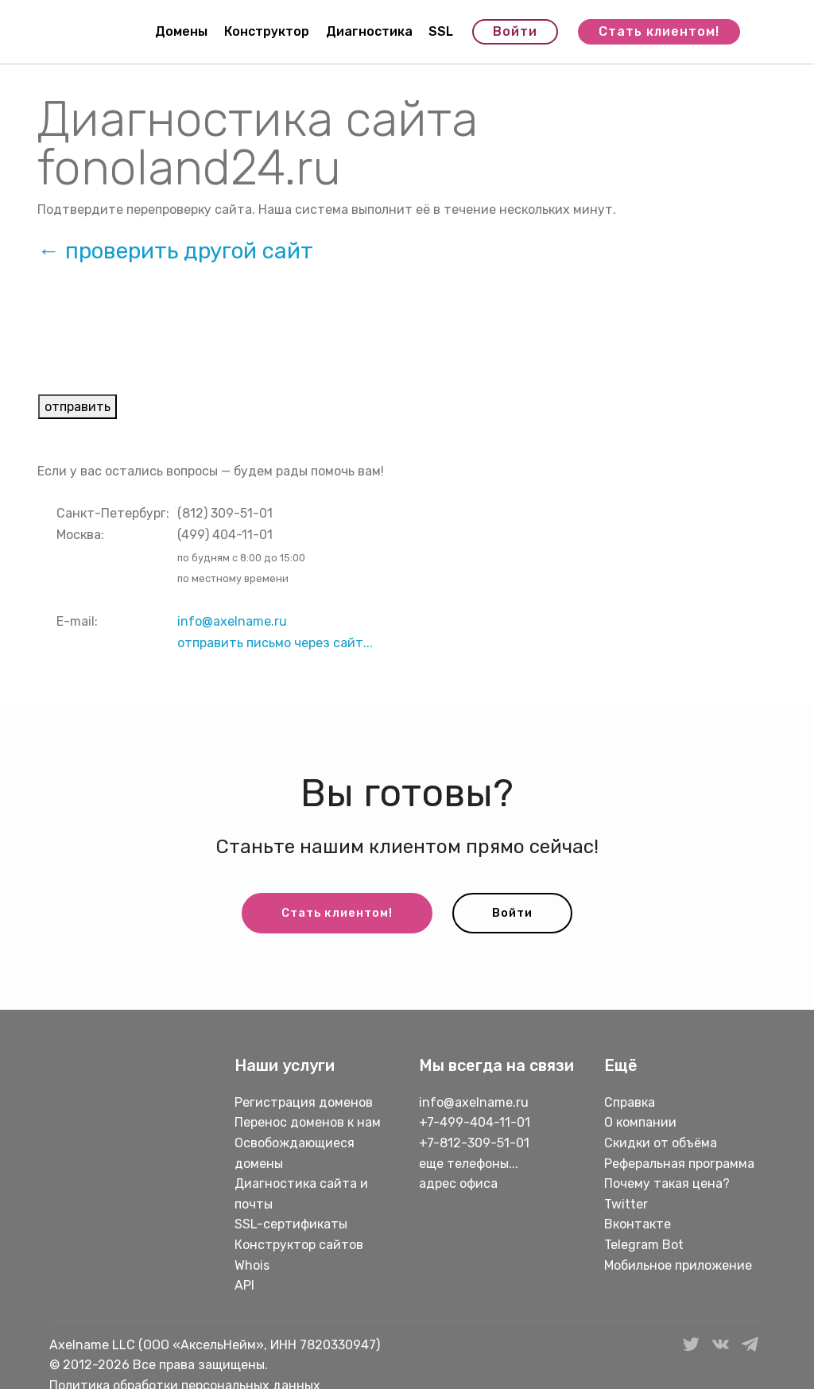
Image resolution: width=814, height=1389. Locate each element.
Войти (515, 32)
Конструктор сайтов (299, 1245)
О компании (640, 1123)
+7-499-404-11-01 (474, 1123)
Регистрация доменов (304, 1103)
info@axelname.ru (232, 621)
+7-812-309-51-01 (474, 1143)
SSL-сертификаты (293, 1225)
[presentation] (159, 341)
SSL (440, 32)
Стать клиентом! (659, 32)
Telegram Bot (644, 1245)
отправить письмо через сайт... (275, 642)
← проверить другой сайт (175, 251)
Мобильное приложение (678, 1266)
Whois (252, 1266)
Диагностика (369, 32)
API (244, 1286)
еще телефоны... (468, 1164)
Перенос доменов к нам (308, 1123)
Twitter (626, 1204)
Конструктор (266, 32)
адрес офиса (458, 1185)
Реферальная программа (679, 1164)
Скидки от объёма (660, 1143)
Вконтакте (637, 1225)
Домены (181, 32)
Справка (629, 1103)
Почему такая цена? (667, 1185)
